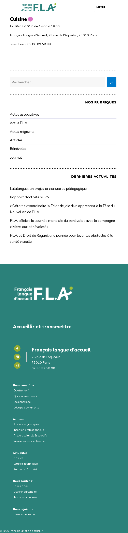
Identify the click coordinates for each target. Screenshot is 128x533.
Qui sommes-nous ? (25, 396)
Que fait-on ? (22, 390)
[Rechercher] (111, 82)
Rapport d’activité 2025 (29, 197)
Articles (16, 140)
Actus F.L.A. (19, 122)
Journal (16, 157)
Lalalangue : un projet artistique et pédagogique (48, 188)
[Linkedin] (17, 357)
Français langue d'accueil (25, 530)
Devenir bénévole (24, 514)
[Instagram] (17, 365)
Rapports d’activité (25, 469)
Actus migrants (22, 131)
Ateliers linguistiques (26, 424)
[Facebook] (17, 348)
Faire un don (21, 486)
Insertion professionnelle (29, 429)
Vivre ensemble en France (29, 441)
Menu (100, 7)
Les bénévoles (22, 401)
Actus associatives (24, 114)
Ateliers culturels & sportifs (30, 435)
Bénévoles (18, 148)
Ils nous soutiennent (26, 497)
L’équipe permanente (26, 407)
